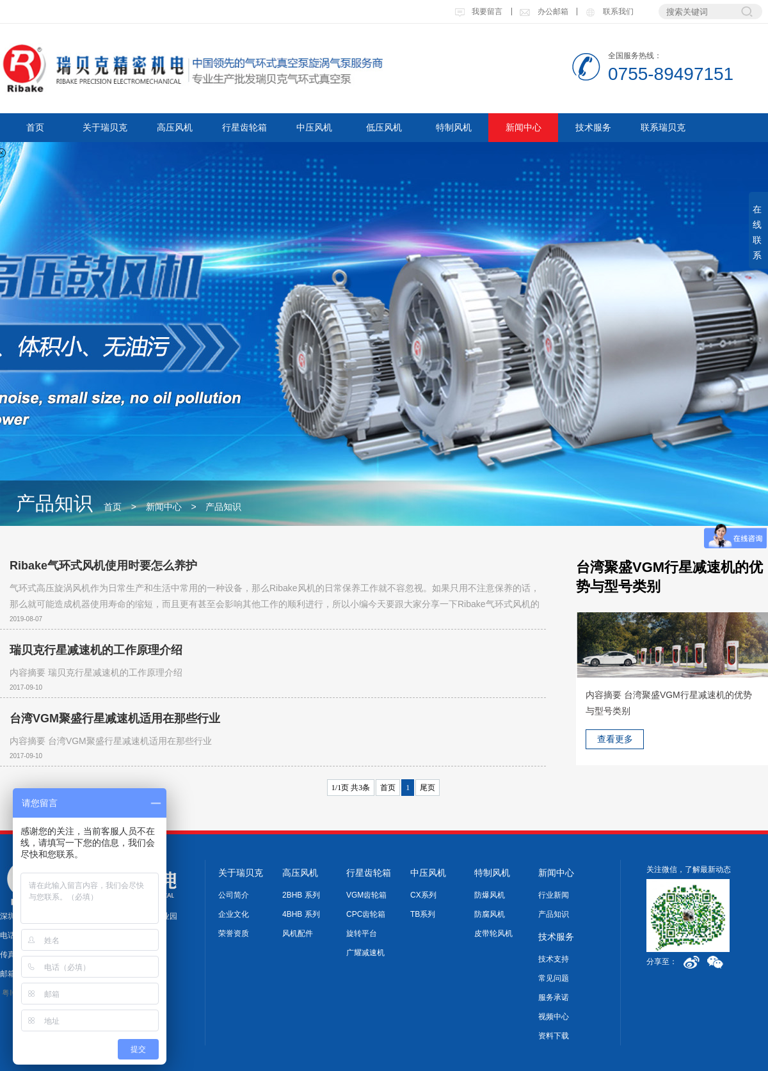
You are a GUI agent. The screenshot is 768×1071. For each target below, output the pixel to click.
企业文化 (233, 914)
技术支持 (553, 959)
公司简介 (233, 895)
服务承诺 (553, 997)
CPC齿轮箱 (365, 914)
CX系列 (423, 895)
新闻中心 (523, 127)
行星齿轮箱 (244, 127)
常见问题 (553, 978)
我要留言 (478, 11)
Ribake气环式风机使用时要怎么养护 (103, 565)
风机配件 (297, 933)
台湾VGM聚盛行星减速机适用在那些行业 (115, 718)
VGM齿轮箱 (366, 895)
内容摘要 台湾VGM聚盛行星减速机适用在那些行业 (111, 741)
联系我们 (609, 11)
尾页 (427, 787)
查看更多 (615, 739)
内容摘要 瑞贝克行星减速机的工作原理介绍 (96, 672)
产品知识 (223, 507)
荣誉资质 (233, 933)
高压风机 (175, 127)
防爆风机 (489, 895)
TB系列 (422, 914)
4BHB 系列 (301, 914)
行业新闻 (553, 895)
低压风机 (384, 127)
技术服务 (593, 127)
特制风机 (454, 127)
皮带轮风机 (493, 933)
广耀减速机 (365, 952)
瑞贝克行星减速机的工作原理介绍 (96, 650)
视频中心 (553, 1016)
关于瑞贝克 (105, 127)
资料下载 (553, 1035)
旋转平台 (361, 933)
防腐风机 (489, 914)
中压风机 (314, 127)
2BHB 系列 (301, 895)
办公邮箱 (543, 11)
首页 (35, 127)
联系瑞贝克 (663, 127)
